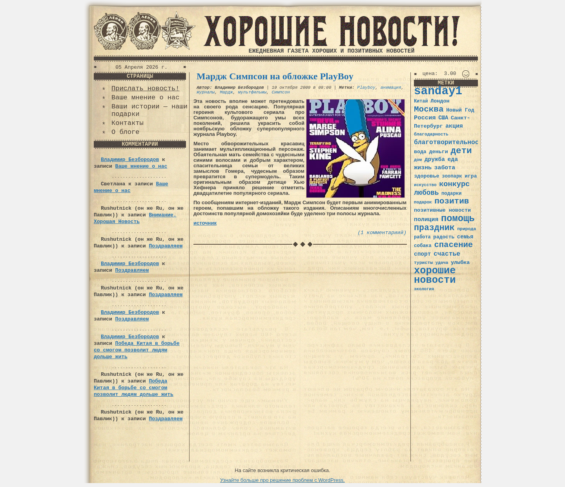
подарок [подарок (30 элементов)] (423, 202)
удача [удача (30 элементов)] (442, 262)
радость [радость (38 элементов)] (443, 237)
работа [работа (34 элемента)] (422, 237)
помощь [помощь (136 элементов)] (458, 218)
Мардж (226, 92)
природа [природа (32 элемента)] (466, 228)
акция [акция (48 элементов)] (454, 126)
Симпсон (281, 92)
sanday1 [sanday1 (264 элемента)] (438, 91)
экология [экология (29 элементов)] (424, 289)
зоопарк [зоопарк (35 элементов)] (452, 176)
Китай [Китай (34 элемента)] (421, 101)
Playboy (366, 87)
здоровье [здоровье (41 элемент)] (426, 176)
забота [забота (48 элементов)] (444, 168)
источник (205, 223)
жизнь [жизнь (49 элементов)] (423, 167)
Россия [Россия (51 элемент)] (425, 117)
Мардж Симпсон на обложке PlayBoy (275, 76)
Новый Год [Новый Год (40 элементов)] (460, 110)
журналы (206, 92)
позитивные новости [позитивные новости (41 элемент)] (442, 210)
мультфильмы (252, 92)
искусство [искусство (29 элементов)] (425, 185)
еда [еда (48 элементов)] (452, 159)
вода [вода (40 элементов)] (420, 152)
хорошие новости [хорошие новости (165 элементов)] (435, 275)
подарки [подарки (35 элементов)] (451, 193)
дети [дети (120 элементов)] (461, 151)
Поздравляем (165, 246)
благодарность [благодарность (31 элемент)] (431, 134)
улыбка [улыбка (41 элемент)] (460, 262)
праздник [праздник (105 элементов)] (434, 228)
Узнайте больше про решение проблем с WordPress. (282, 480)
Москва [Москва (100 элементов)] (429, 109)
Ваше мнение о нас (145, 97)
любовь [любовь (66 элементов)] (426, 193)
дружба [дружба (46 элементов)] (435, 159)
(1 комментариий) (381, 233)
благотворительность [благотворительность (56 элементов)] (450, 142)
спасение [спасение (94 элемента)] (453, 244)
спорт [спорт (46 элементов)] (422, 254)
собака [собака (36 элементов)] (423, 246)
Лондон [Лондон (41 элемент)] (439, 101)
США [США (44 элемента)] (443, 118)
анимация (391, 87)
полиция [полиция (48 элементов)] (426, 219)
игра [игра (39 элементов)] (471, 176)
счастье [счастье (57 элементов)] (447, 254)
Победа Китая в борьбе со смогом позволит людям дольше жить (136, 350)
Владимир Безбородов (130, 160)
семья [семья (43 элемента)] (465, 237)
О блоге (125, 132)
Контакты (127, 123)
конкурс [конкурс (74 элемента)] (454, 184)
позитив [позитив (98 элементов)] (451, 201)
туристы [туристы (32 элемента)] (423, 262)
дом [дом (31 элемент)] (418, 159)
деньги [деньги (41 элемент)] (438, 152)
